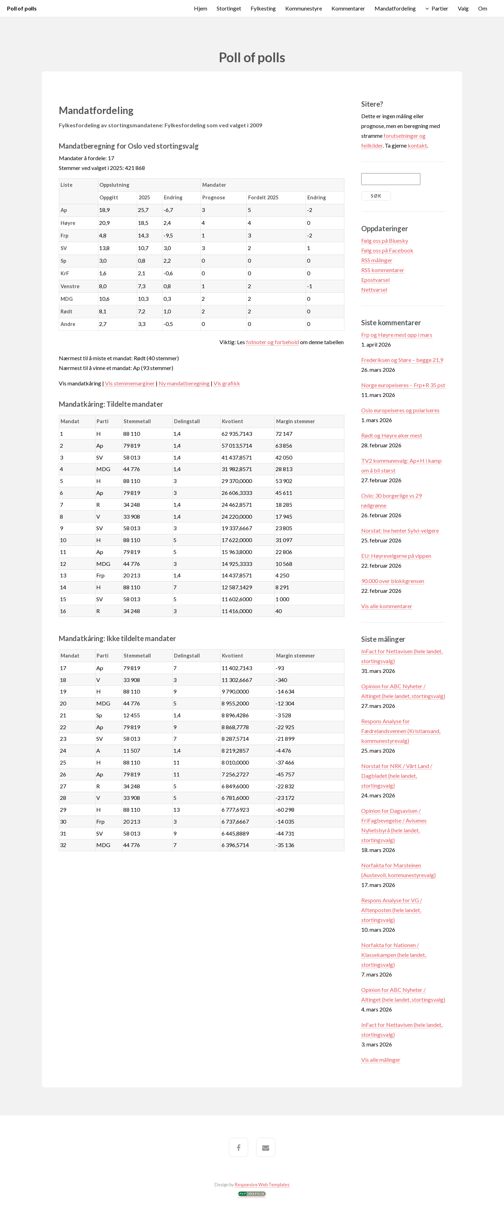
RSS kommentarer (382, 270)
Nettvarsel (374, 289)
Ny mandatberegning (184, 383)
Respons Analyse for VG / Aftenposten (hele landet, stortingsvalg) (391, 910)
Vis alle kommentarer (386, 606)
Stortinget (229, 8)
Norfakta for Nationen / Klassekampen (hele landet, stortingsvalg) (393, 955)
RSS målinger (376, 260)
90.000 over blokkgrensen (392, 580)
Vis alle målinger (380, 1059)
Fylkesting (263, 8)
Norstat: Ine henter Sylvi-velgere (400, 530)
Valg (463, 8)
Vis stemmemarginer (130, 383)
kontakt (417, 145)
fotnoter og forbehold (272, 342)
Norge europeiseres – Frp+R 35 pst (403, 385)
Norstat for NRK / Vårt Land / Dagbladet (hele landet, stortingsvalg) (396, 775)
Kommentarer (348, 8)
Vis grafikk (227, 383)
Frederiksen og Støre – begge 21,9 (402, 359)
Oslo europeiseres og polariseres (400, 410)
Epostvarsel (375, 279)
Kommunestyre (303, 8)
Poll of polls (22, 8)
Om (482, 8)
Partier (440, 8)
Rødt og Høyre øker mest (391, 435)
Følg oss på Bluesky (384, 240)
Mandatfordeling (395, 8)
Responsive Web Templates (262, 1184)
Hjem (200, 8)
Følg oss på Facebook (387, 250)
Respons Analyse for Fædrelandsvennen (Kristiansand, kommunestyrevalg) (400, 731)
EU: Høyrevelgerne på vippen (396, 555)
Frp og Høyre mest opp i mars (396, 334)
